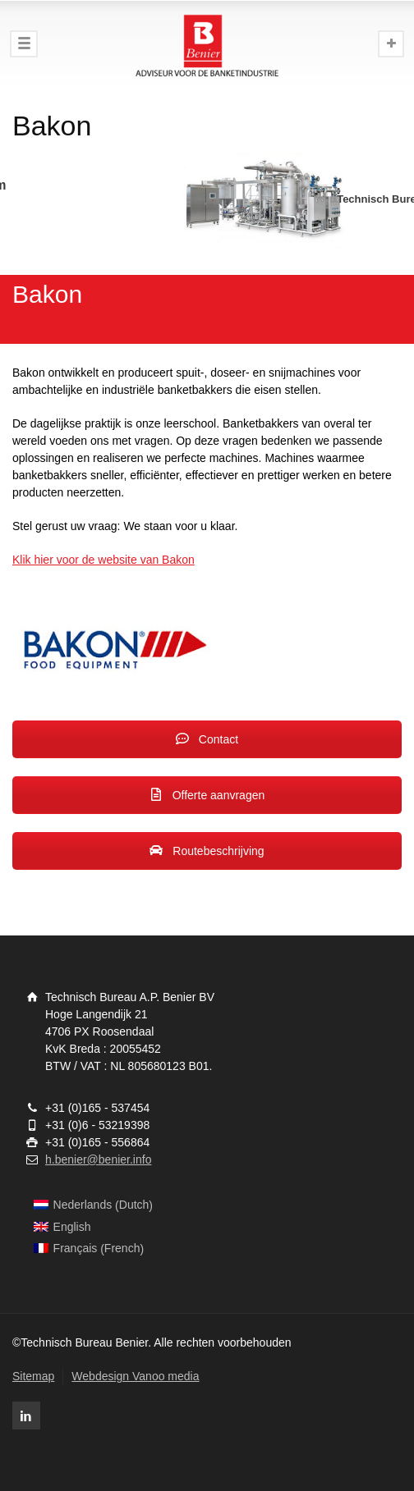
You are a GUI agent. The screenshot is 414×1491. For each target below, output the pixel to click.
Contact (207, 739)
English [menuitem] (72, 1226)
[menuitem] (93, 1205)
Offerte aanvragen (207, 795)
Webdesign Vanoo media (135, 1376)
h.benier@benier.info (98, 1159)
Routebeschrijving (207, 851)
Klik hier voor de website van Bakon (103, 559)
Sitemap (33, 1376)
